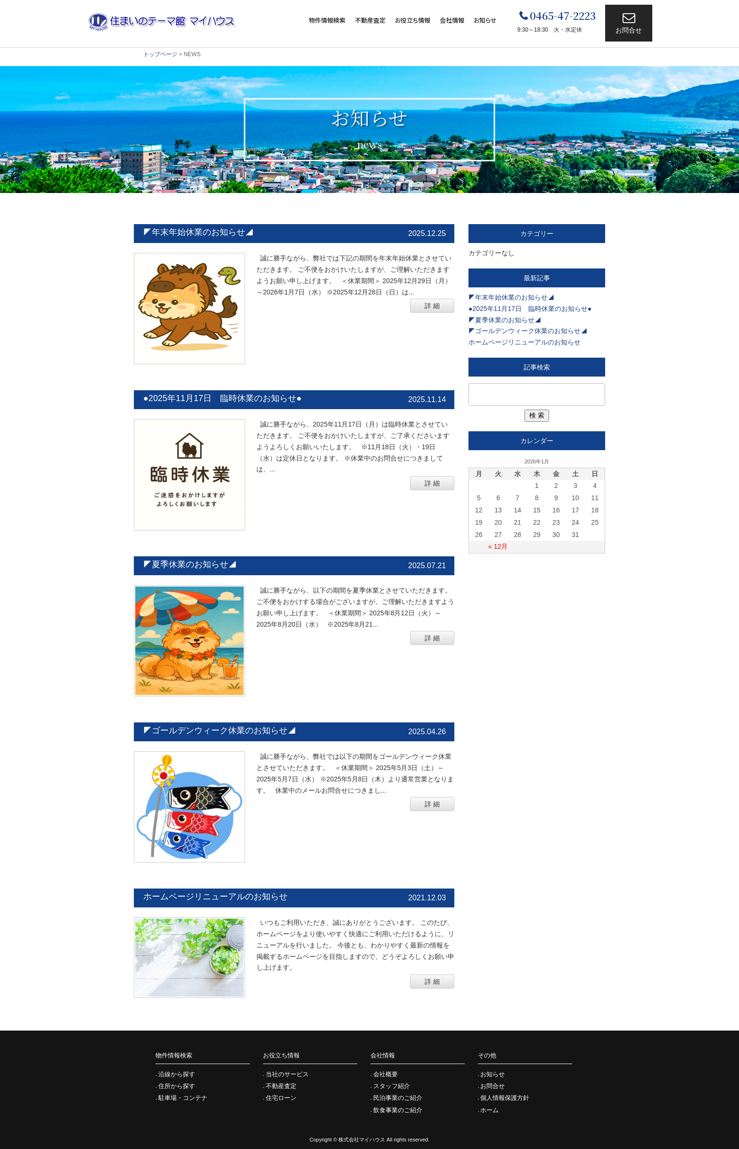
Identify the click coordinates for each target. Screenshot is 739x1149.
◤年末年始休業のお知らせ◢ (198, 232)
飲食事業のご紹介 (397, 1110)
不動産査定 (370, 20)
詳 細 (432, 306)
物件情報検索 (327, 20)
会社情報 (452, 20)
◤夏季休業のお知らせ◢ (190, 564)
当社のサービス (287, 1074)
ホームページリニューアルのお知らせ (215, 896)
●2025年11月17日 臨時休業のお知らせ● (222, 398)
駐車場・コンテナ (182, 1097)
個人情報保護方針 (504, 1097)
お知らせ (485, 20)
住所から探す (176, 1086)
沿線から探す (176, 1074)
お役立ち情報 (412, 20)
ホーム (489, 1110)
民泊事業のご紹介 (397, 1097)
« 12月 (498, 546)
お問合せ (629, 30)
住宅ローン (281, 1097)
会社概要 (385, 1074)
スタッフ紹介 (391, 1086)
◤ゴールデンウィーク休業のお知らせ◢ (219, 730)
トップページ (160, 54)
